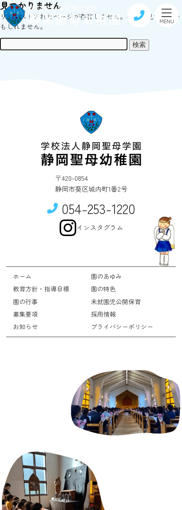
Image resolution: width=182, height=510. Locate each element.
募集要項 (25, 314)
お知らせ (25, 326)
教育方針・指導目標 (41, 288)
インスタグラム (91, 228)
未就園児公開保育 (116, 301)
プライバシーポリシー (122, 326)
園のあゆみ (106, 276)
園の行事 (25, 301)
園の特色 (103, 288)
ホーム (22, 276)
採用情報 (103, 314)
